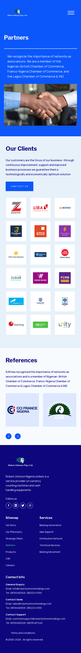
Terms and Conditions (23, 632)
